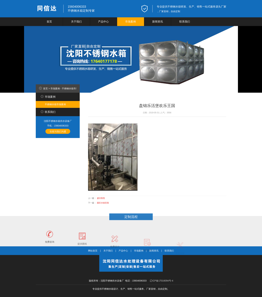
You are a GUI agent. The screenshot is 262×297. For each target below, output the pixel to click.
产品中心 (103, 21)
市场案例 (130, 21)
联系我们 (184, 21)
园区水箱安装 (103, 203)
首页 (49, 21)
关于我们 (76, 21)
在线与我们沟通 (58, 131)
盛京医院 (101, 198)
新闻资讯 (157, 21)
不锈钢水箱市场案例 (72, 88)
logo (47, 8)
